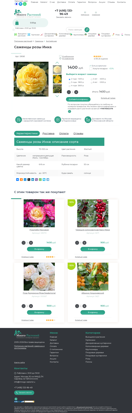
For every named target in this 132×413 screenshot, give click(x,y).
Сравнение (96, 14)
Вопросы (92, 3)
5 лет (98, 79)
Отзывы (111, 3)
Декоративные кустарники (98, 343)
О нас (52, 3)
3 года (76, 82)
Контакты (121, 3)
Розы (88, 359)
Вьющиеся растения (95, 337)
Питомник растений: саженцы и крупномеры (29, 347)
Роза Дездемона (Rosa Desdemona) (39, 293)
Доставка (61, 3)
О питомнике (56, 349)
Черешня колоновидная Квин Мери (93, 230)
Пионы (89, 362)
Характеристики (27, 133)
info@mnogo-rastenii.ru (24, 382)
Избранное (85, 14)
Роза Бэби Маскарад (39, 230)
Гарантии (81, 3)
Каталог (43, 3)
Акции (102, 3)
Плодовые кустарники (96, 356)
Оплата (71, 3)
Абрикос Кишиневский (92, 293)
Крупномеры (92, 349)
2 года (76, 79)
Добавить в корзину (78, 99)
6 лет (98, 82)
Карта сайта (19, 362)
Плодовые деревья (95, 352)
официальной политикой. (84, 407)
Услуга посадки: (103, 69)
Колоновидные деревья (97, 346)
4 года (76, 85)
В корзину (39, 249)
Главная (34, 3)
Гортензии (90, 340)
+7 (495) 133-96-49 (64, 12)
